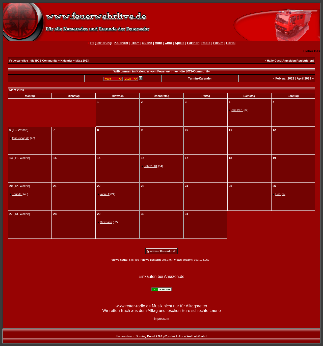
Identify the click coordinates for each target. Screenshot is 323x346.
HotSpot (280, 194)
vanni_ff (105, 194)
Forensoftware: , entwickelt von (161, 336)
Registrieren (305, 60)
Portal (230, 43)
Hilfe (158, 43)
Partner (193, 43)
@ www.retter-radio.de (161, 251)
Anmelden (289, 60)
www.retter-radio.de (133, 306)
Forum (218, 43)
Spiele (179, 43)
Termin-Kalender (200, 78)
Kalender (121, 43)
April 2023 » (305, 78)
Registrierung (101, 43)
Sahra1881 (150, 166)
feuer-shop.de (20, 138)
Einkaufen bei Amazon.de (161, 276)
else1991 (237, 110)
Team (135, 43)
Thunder (17, 194)
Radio (205, 43)
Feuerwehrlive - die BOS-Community (33, 60)
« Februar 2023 (283, 78)
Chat (168, 43)
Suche (147, 43)
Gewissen (106, 222)
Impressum (161, 319)
